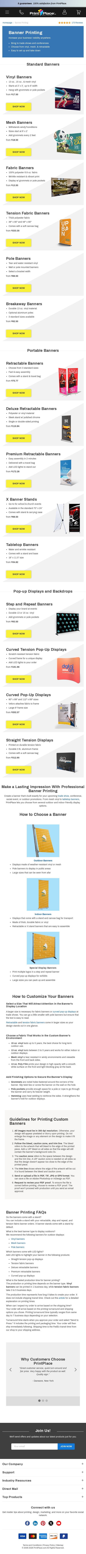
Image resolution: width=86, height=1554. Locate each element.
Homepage (7, 23)
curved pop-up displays (64, 1012)
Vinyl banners (18, 1239)
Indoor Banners (43, 914)
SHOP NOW (19, 106)
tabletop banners (70, 799)
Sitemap (59, 1545)
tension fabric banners (34, 1022)
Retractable (12, 1022)
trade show (63, 796)
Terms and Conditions (32, 1545)
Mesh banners (18, 1243)
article (62, 1298)
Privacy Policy (49, 1545)
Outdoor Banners (43, 860)
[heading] (43, 64)
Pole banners (17, 1247)
